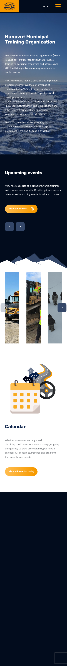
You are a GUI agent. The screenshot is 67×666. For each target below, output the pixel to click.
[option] (12, 307)
